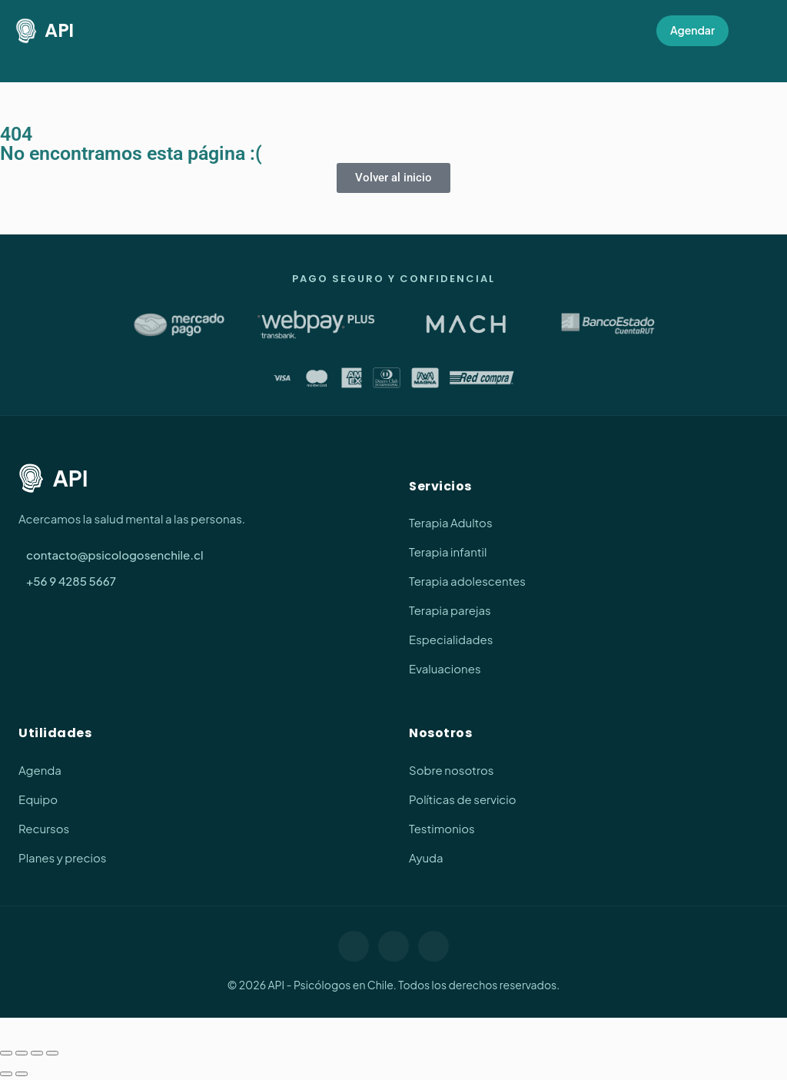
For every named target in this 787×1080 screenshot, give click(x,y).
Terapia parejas (450, 610)
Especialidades (451, 639)
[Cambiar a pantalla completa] (21, 1053)
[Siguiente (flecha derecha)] (21, 1074)
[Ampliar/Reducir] (6, 1053)
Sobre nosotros (451, 770)
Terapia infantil (447, 551)
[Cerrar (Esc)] (52, 1053)
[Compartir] (37, 1053)
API (44, 31)
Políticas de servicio (462, 799)
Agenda (39, 770)
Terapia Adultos (451, 522)
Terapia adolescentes (467, 580)
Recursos (43, 828)
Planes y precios (62, 857)
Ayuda (426, 857)
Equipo (38, 799)
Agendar (692, 30)
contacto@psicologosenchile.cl (115, 554)
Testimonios (442, 828)
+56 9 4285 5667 (71, 580)
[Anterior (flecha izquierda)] (6, 1074)
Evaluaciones (445, 668)
